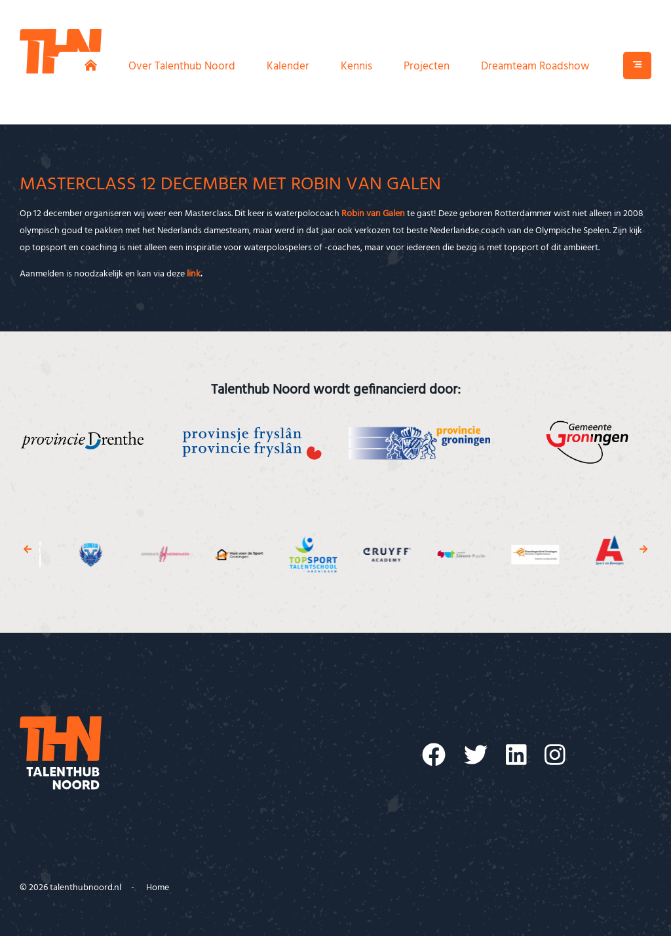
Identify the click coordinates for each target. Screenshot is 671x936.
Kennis (356, 66)
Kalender (288, 66)
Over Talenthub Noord (181, 66)
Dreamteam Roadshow (535, 66)
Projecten (427, 66)
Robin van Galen (373, 213)
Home (157, 887)
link (194, 274)
